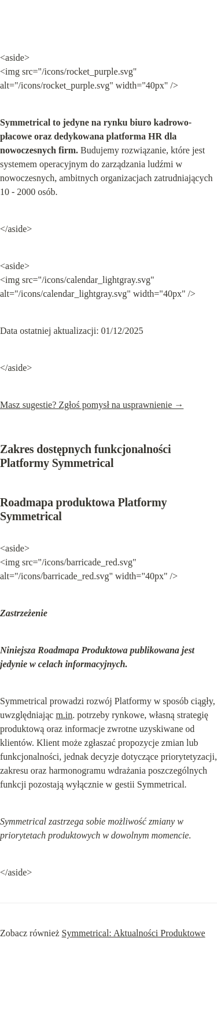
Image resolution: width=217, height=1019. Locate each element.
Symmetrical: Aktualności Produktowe (133, 933)
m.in (64, 715)
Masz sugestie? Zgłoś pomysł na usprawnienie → (91, 405)
